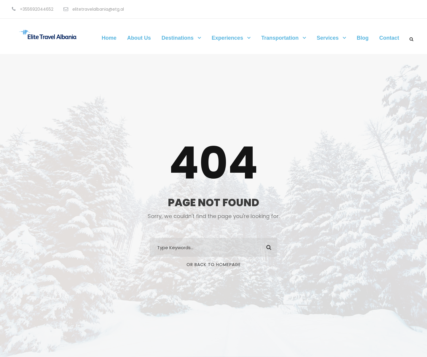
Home (109, 38)
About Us (139, 38)
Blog (363, 38)
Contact (389, 38)
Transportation (280, 38)
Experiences (227, 38)
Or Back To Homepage (214, 265)
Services (328, 38)
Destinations (178, 38)
